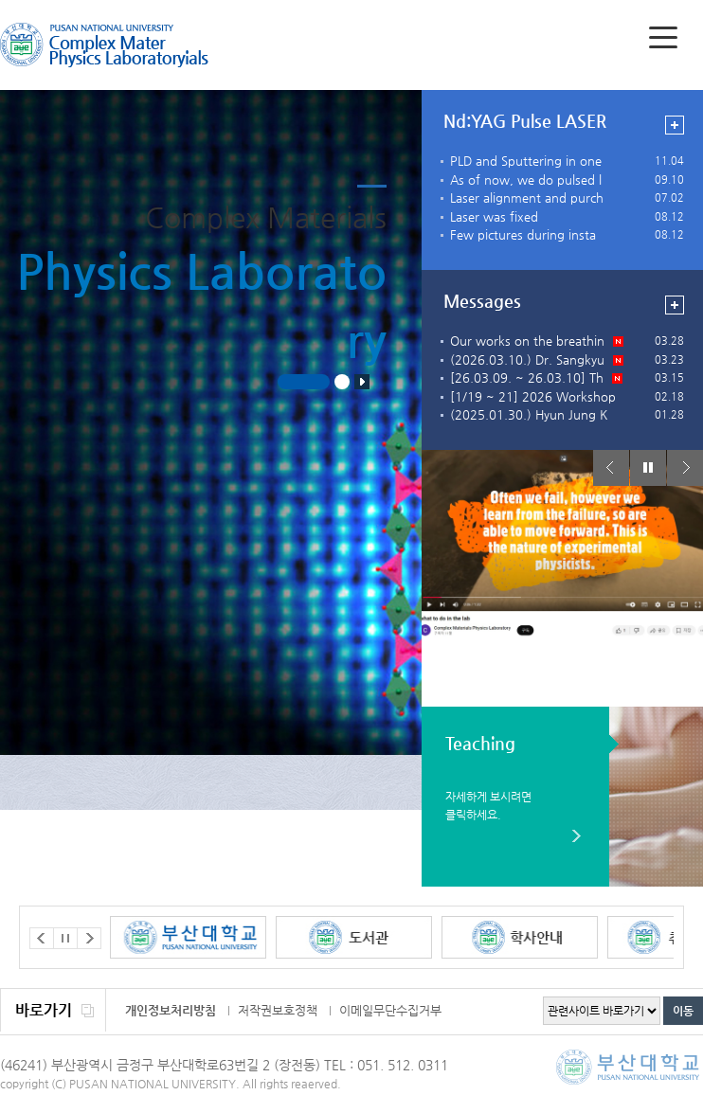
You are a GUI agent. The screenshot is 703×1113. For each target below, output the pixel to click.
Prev (611, 468)
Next (685, 468)
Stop (362, 381)
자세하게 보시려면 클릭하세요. (488, 805)
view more (674, 125)
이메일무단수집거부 (390, 1010)
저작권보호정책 (277, 1010)
